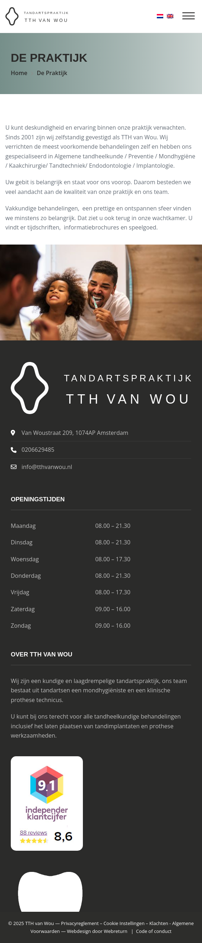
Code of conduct (154, 931)
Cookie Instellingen (124, 923)
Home (19, 73)
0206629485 (38, 450)
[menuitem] (160, 16)
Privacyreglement (80, 923)
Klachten (158, 923)
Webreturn (115, 931)
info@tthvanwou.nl (47, 467)
